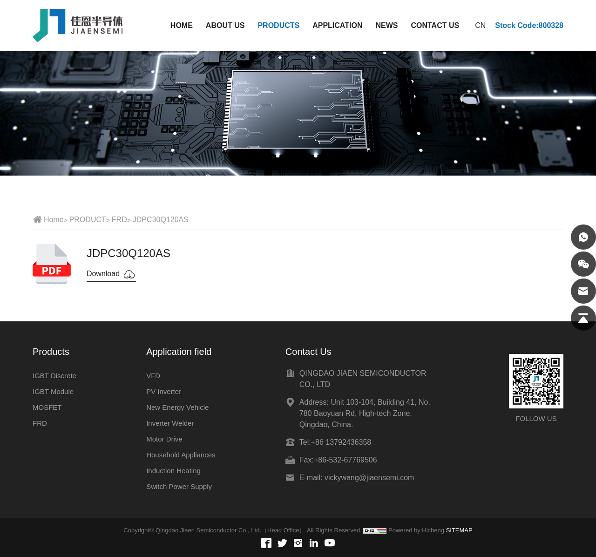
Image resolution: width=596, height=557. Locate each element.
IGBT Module (53, 391)
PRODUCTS (278, 25)
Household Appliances (180, 455)
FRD (119, 220)
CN (480, 25)
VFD (153, 376)
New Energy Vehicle (177, 407)
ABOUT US (225, 25)
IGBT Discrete (54, 376)
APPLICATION (337, 25)
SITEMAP (459, 530)
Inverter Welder (170, 423)
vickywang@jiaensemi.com (369, 478)
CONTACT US (435, 25)
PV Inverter (163, 391)
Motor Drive (164, 439)
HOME (181, 25)
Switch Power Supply (179, 486)
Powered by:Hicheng (416, 530)
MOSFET (47, 407)
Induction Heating (173, 471)
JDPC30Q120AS (161, 220)
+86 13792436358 (341, 442)
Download (111, 274)
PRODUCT (87, 220)
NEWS (386, 25)
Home (54, 220)
